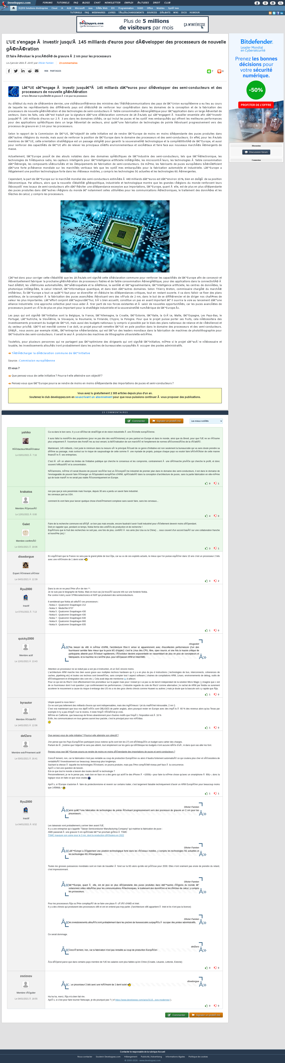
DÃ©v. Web (101, 8)
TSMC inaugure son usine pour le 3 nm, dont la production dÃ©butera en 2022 (86, 842)
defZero (26, 742)
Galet (26, 530)
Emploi (128, 2)
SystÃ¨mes (173, 8)
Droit (156, 2)
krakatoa (26, 498)
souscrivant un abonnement (94, 399)
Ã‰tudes (143, 2)
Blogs (86, 2)
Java (90, 8)
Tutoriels (63, 2)
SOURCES (152, 12)
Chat (97, 2)
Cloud (54, 8)
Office (150, 8)
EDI (113, 8)
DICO (184, 12)
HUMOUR (195, 12)
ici (125, 685)
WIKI (175, 12)
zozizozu (26, 982)
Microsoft (80, 8)
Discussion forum (256, 152)
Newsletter (112, 2)
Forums (47, 2)
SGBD (140, 8)
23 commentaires (68, 65)
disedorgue (26, 563)
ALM (69, 8)
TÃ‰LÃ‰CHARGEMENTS (131, 12)
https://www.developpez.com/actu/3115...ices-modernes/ (142, 1006)
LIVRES (111, 12)
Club (167, 2)
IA (62, 8)
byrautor (26, 709)
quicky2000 (26, 645)
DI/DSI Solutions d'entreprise (33, 8)
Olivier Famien (45, 65)
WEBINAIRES (98, 12)
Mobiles (160, 8)
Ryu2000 (26, 596)
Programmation (126, 8)
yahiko (26, 439)
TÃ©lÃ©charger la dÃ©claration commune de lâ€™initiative (51, 355)
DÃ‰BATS (165, 12)
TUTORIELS (76, 12)
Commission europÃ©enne (37, 363)
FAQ (75, 2)
